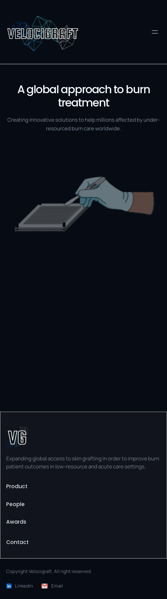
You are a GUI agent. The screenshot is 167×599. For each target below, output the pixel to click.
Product (16, 487)
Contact (17, 542)
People (15, 504)
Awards (16, 522)
